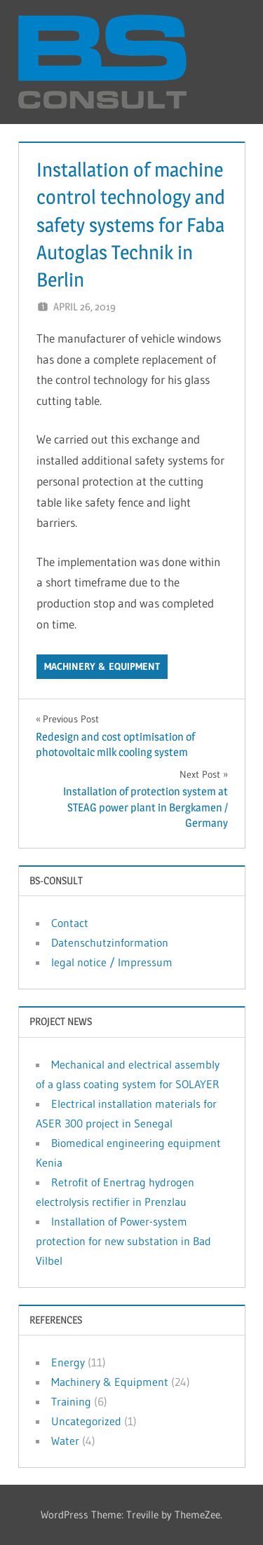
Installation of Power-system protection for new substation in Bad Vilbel (123, 1241)
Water (65, 1441)
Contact (69, 923)
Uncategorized (86, 1421)
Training (71, 1401)
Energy (68, 1362)
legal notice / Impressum (112, 962)
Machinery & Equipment (102, 666)
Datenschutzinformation (109, 942)
